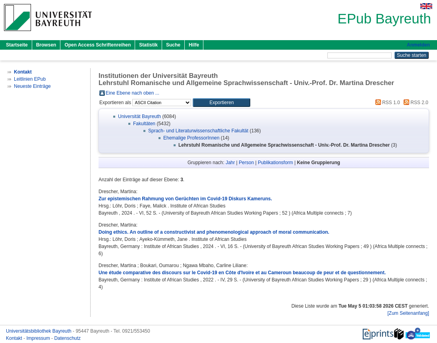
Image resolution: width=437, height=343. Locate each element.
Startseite (17, 45)
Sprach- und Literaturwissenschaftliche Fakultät (198, 131)
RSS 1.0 (386, 102)
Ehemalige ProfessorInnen (191, 138)
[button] (221, 102)
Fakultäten (144, 123)
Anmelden (418, 45)
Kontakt (14, 338)
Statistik (148, 45)
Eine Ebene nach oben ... (132, 93)
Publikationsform (275, 162)
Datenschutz (67, 338)
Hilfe (194, 45)
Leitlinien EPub (30, 79)
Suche (173, 45)
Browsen (46, 45)
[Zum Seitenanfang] (408, 313)
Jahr (230, 162)
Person (246, 162)
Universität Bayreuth (139, 116)
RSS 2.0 (414, 102)
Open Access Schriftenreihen (97, 45)
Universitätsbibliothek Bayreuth (39, 331)
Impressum (38, 338)
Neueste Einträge (32, 86)
